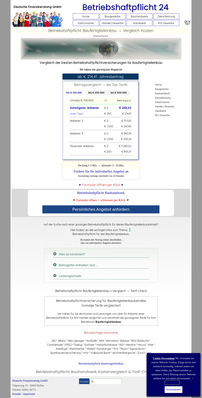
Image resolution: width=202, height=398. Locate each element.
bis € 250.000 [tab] (96, 92)
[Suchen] (106, 381)
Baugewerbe (112, 16)
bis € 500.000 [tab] (119, 92)
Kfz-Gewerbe (166, 23)
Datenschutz (171, 382)
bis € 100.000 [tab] (74, 92)
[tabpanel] (37, 6)
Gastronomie (86, 23)
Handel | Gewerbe (112, 23)
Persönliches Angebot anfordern (101, 209)
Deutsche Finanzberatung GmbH (30, 380)
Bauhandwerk (139, 16)
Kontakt (16, 393)
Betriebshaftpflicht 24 (125, 7)
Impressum (29, 393)
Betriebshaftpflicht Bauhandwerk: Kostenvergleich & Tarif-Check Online (101, 371)
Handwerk (139, 23)
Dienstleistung (166, 16)
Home (85, 16)
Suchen (84, 381)
